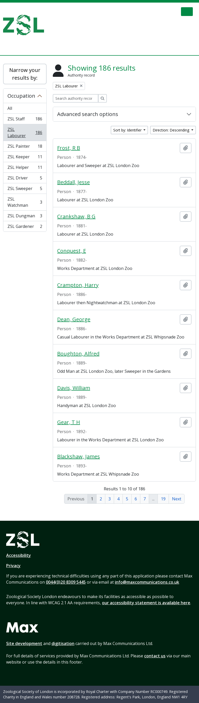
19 (163, 499)
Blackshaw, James (78, 456)
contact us (155, 656)
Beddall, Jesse (73, 182)
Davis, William (73, 388)
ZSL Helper (24, 168)
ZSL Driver (24, 179)
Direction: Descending (171, 130)
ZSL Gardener (24, 227)
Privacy (13, 565)
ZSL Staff (24, 120)
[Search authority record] (75, 98)
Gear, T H (68, 422)
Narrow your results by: (24, 74)
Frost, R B (68, 148)
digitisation (62, 643)
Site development (24, 643)
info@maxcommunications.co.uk (147, 582)
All (9, 108)
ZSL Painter (24, 147)
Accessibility (18, 555)
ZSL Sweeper (24, 189)
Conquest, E (71, 251)
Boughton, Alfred (78, 354)
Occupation (21, 95)
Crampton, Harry (78, 285)
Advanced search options (87, 114)
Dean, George (73, 319)
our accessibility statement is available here (146, 603)
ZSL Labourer (24, 132)
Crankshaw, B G (76, 216)
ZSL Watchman (24, 202)
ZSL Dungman (24, 217)
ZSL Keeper (24, 158)
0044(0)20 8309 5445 (66, 582)
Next (176, 499)
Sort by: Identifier (128, 130)
